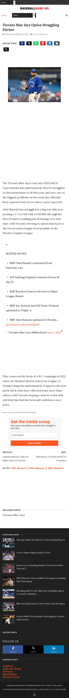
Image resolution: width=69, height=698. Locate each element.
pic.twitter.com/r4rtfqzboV (23, 324)
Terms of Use (11, 677)
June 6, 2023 (53, 332)
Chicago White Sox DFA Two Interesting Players (40, 539)
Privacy (8, 671)
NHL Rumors (55, 468)
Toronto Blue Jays (40, 34)
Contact (8, 666)
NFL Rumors (19, 468)
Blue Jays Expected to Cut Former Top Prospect (40, 603)
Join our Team (12, 668)
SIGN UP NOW (34, 443)
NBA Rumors (37, 468)
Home (4, 15)
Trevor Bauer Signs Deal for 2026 (33, 552)
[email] (34, 435)
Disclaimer (10, 674)
